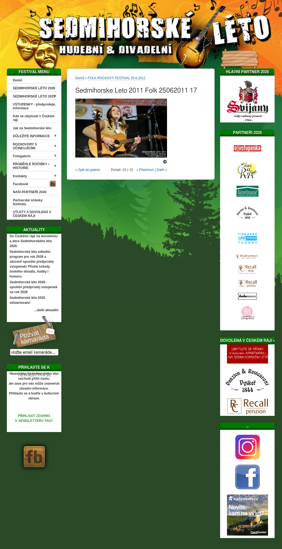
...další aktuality (46, 310)
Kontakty (20, 176)
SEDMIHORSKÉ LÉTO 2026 (34, 88)
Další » (162, 170)
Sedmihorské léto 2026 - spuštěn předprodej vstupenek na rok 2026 (33, 287)
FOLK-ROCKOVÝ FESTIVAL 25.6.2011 (116, 78)
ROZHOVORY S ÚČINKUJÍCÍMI (25, 146)
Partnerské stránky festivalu (27, 202)
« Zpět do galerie (87, 170)
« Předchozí (145, 170)
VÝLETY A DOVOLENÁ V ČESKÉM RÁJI (32, 214)
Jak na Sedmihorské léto (32, 128)
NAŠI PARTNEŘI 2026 (29, 192)
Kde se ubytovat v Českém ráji (33, 118)
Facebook (20, 184)
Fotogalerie (22, 156)
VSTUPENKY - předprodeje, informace (34, 106)
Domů (17, 80)
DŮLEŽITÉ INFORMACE (31, 136)
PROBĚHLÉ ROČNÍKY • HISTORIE (31, 166)
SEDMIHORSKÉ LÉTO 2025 (34, 96)
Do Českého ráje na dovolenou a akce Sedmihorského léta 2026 (33, 241)
